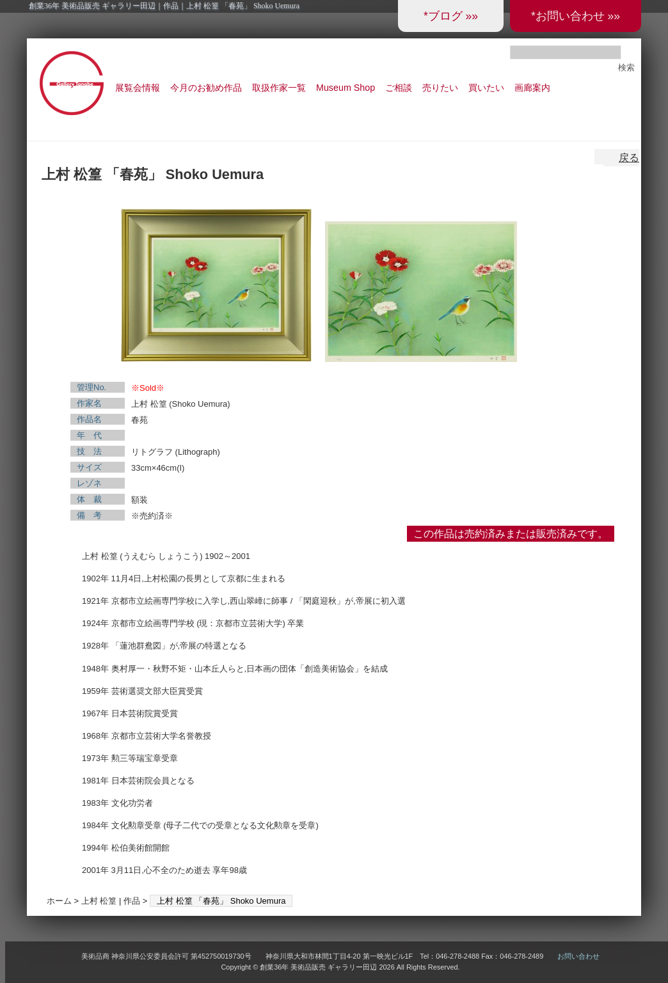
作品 (131, 901)
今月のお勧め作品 (206, 88)
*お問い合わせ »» (575, 16)
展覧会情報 (137, 88)
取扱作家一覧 (279, 88)
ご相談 (398, 88)
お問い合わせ (578, 956)
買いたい (486, 88)
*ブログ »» (451, 16)
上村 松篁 (99, 901)
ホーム (59, 901)
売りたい (440, 88)
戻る (629, 157)
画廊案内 (532, 88)
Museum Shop (345, 88)
